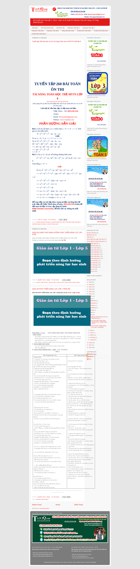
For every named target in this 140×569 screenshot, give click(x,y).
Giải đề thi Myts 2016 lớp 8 (43, 222)
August (92, 310)
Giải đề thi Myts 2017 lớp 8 (58, 222)
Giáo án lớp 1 (44, 282)
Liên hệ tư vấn (60, 28)
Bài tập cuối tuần (91, 232)
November (93, 303)
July (91, 312)
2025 (90, 284)
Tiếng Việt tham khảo (68, 31)
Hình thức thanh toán (47, 28)
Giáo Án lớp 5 (76, 282)
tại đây (63, 240)
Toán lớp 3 (35, 28)
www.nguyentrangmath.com (45, 556)
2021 (90, 294)
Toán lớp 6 (85, 558)
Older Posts (78, 505)
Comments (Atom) (44, 508)
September (93, 307)
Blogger (94, 562)
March (92, 335)
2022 (90, 291)
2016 (90, 347)
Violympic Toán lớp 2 (73, 28)
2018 (90, 342)
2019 (90, 298)
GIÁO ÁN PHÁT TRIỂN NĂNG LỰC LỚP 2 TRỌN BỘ (51, 289)
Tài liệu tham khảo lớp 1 (93, 250)
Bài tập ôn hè (90, 235)
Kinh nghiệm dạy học (92, 243)
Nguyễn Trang (92, 354)
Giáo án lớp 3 (60, 282)
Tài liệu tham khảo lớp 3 (84, 31)
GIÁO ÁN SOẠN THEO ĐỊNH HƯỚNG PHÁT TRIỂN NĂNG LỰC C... (98, 322)
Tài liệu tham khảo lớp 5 (39, 33)
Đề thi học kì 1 (91, 269)
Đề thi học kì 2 (91, 271)
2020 (90, 296)
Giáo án (38, 282)
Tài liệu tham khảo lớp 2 (93, 252)
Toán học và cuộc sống (93, 247)
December (93, 300)
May (91, 330)
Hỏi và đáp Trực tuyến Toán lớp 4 (96, 241)
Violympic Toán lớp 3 (88, 28)
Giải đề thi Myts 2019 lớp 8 (39, 224)
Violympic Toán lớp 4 (38, 31)
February (92, 337)
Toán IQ (91, 356)
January (92, 339)
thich (90, 359)
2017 (90, 345)
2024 (90, 286)
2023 (90, 289)
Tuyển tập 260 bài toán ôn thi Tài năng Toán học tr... (99, 317)
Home (58, 505)
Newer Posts (37, 505)
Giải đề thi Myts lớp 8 (52, 224)
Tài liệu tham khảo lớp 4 (101, 31)
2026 (90, 282)
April (91, 332)
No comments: (52, 219)
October (92, 305)
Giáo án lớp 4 (68, 282)
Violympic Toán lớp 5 (53, 31)
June (91, 314)
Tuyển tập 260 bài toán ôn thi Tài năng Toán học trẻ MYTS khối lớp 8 (56, 41)
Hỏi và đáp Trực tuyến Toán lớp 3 (96, 239)
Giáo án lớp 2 (52, 282)
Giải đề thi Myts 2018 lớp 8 (73, 222)
